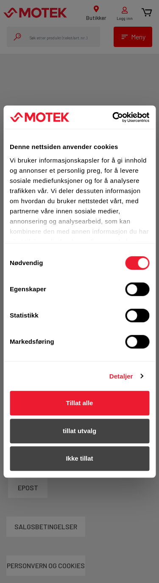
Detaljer (121, 376)
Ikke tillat (79, 458)
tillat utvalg (79, 430)
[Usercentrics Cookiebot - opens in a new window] (113, 117)
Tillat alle (79, 402)
